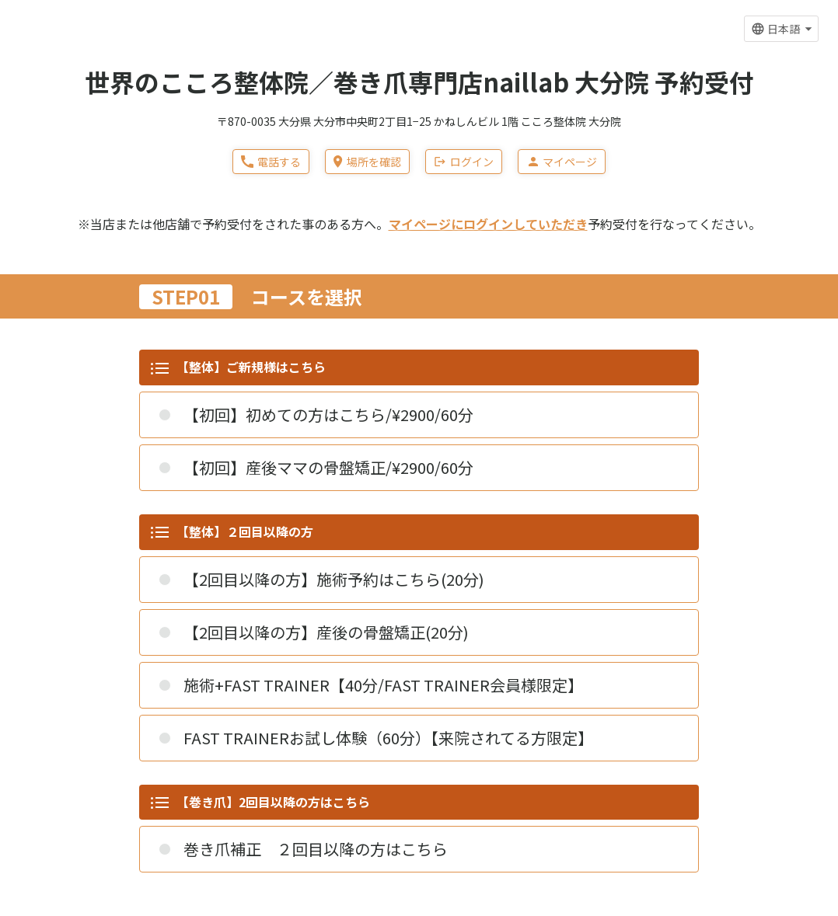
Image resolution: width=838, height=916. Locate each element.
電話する (271, 161)
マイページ (561, 161)
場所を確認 (366, 161)
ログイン (464, 161)
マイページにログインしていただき (488, 223)
